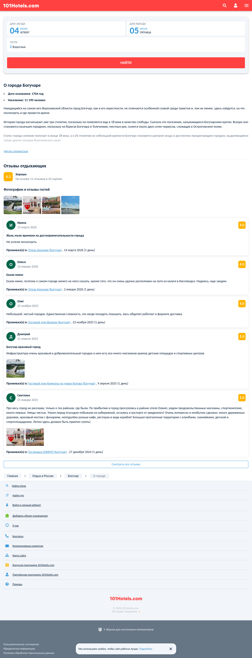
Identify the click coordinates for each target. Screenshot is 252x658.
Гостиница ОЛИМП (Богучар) (47, 452)
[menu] (246, 5)
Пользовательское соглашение (21, 644)
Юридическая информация (19, 648)
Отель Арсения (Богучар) (45, 250)
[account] (235, 5)
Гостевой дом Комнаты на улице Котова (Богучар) (61, 383)
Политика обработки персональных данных (28, 653)
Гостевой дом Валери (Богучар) (49, 322)
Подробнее (145, 648)
